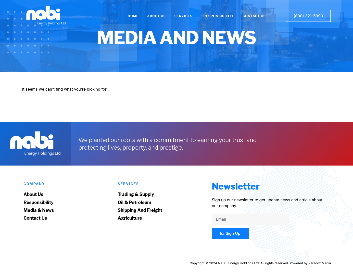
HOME (133, 16)
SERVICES (184, 15)
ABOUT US (156, 16)
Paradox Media (319, 263)
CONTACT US (254, 16)
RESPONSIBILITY (218, 16)
